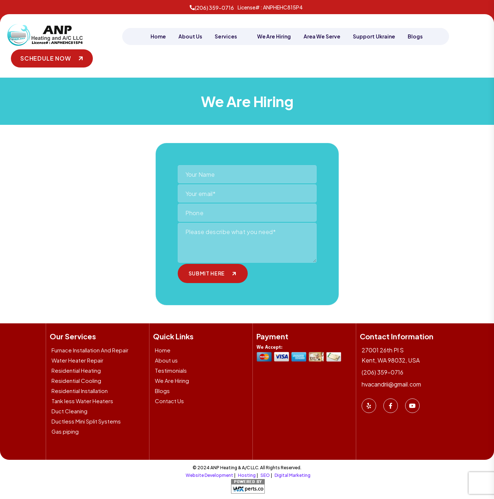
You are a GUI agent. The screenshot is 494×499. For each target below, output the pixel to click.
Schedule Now (45, 57)
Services (226, 36)
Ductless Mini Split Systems (86, 420)
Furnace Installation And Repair (90, 349)
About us (166, 359)
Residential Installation (80, 389)
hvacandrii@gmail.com (391, 383)
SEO (265, 474)
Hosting (247, 474)
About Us (190, 36)
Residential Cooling (76, 379)
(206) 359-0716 (212, 7)
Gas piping (65, 430)
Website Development (209, 474)
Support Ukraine (374, 36)
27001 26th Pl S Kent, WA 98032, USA (391, 354)
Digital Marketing (292, 474)
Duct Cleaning (69, 410)
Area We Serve (322, 36)
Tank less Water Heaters (82, 400)
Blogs (415, 36)
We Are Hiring (274, 36)
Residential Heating (76, 369)
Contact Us (169, 400)
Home (158, 36)
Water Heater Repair (77, 359)
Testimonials (171, 369)
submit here (207, 272)
